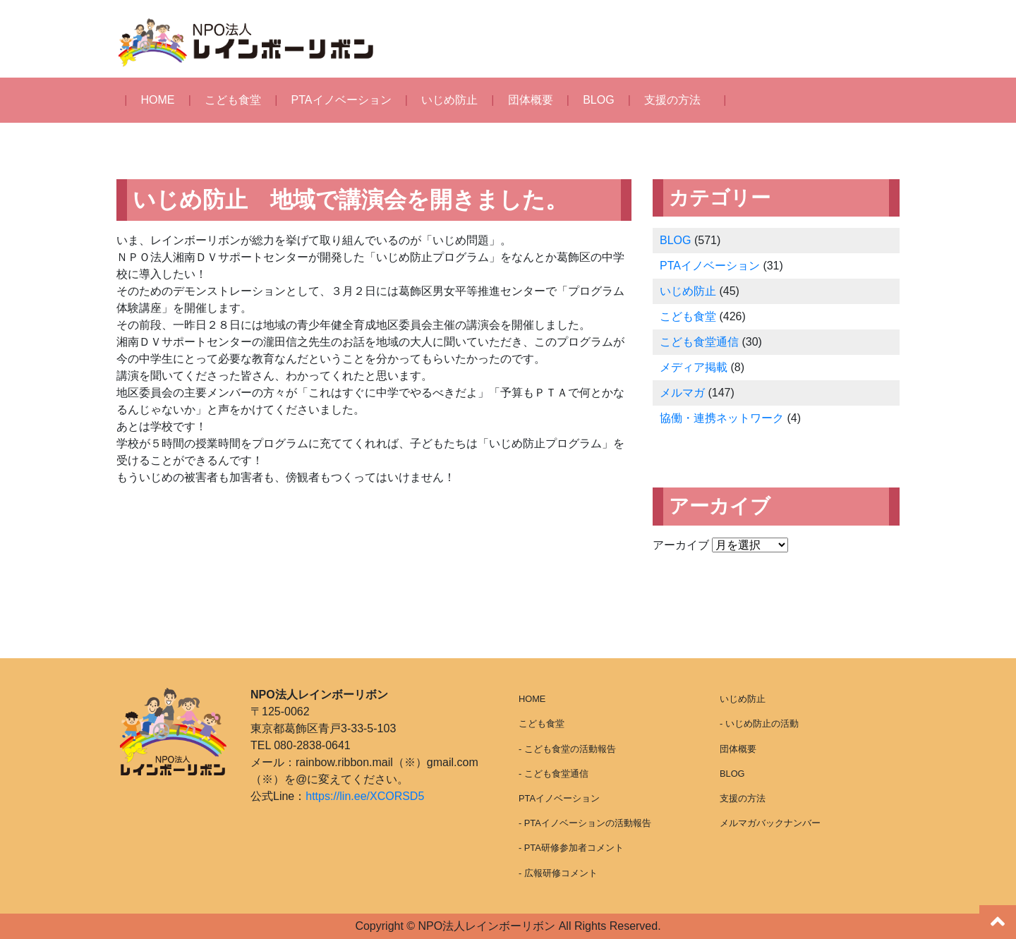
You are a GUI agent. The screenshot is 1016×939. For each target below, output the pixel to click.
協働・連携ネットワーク (722, 418)
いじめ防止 (449, 100)
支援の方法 (672, 100)
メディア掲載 (693, 367)
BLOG (598, 100)
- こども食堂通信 (553, 773)
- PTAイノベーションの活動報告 (585, 823)
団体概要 (530, 100)
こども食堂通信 (699, 342)
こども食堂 (233, 100)
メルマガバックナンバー (770, 823)
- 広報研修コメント (558, 873)
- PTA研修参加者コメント (571, 847)
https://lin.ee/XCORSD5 (365, 796)
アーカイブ (681, 545)
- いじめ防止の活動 (759, 723)
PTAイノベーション (341, 100)
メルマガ (682, 393)
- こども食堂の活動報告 (567, 749)
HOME (158, 100)
